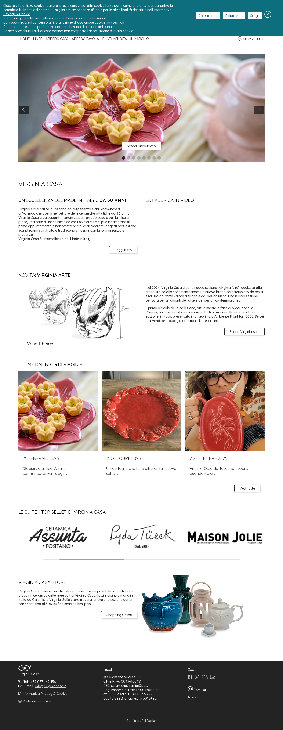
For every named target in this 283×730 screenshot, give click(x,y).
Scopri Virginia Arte (244, 332)
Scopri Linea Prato (141, 146)
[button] (123, 158)
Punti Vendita (114, 39)
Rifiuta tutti (234, 16)
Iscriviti (193, 697)
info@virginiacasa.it (50, 686)
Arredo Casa (57, 39)
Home (25, 39)
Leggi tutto (123, 250)
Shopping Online (119, 615)
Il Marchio (139, 39)
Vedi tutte (247, 488)
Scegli (254, 16)
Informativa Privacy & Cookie (42, 693)
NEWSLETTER (251, 39)
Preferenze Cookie (34, 701)
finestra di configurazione (86, 18)
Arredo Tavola (85, 39)
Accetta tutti (208, 16)
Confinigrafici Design (141, 721)
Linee (37, 39)
